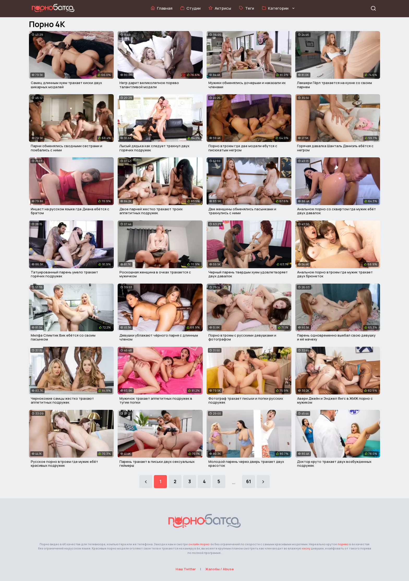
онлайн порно (199, 544)
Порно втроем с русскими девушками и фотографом (242, 337)
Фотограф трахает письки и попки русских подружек (245, 400)
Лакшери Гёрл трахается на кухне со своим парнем (334, 84)
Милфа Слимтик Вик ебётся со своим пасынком (63, 337)
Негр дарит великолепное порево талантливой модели (149, 84)
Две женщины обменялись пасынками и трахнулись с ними (242, 211)
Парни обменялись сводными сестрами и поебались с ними (66, 147)
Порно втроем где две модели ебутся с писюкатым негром (242, 147)
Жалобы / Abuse (219, 569)
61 (248, 481)
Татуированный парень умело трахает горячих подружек (64, 274)
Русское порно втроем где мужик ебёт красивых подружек (64, 463)
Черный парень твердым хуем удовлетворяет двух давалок (248, 274)
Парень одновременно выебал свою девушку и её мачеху (336, 337)
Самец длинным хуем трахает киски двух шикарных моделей (66, 84)
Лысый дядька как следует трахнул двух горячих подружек (154, 147)
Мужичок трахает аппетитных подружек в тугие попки (155, 400)
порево (343, 544)
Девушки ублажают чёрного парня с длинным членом (158, 337)
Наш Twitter (186, 569)
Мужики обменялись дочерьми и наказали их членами (247, 84)
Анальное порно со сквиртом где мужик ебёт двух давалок (336, 211)
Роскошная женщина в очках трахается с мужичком (155, 274)
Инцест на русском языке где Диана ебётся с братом (70, 211)
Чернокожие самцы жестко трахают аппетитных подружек (62, 400)
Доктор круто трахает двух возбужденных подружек (334, 463)
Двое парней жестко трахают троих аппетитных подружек (151, 211)
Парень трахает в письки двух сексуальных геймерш (157, 463)
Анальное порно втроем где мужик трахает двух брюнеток (335, 274)
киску (306, 548)
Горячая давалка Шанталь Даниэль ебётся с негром (335, 147)
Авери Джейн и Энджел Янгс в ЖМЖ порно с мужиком (335, 400)
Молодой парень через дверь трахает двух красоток (246, 463)
